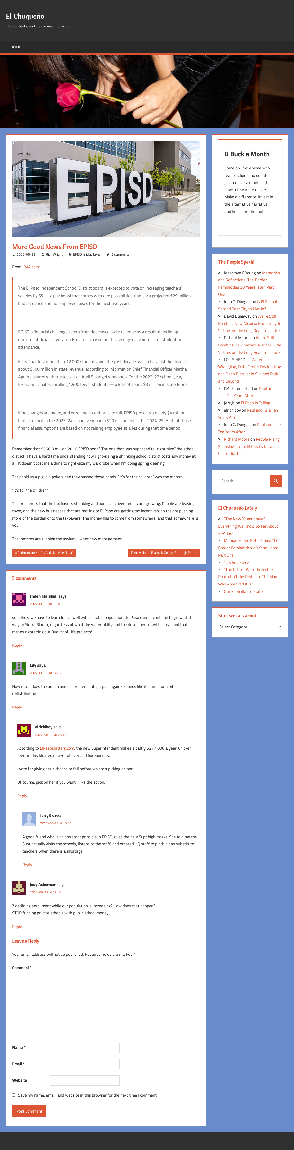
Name (19, 1047)
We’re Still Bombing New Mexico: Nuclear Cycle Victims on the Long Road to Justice (249, 324)
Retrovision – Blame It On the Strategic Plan (162, 553)
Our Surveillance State (243, 593)
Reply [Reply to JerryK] (27, 864)
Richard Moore (236, 440)
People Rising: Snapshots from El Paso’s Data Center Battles (249, 447)
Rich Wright (54, 254)
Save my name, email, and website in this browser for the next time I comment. (88, 1095)
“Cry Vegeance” (237, 564)
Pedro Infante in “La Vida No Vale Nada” (45, 553)
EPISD (77, 254)
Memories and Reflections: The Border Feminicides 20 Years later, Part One (248, 549)
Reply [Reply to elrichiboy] (22, 796)
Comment (22, 967)
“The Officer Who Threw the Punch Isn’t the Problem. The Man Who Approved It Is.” (247, 578)
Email (18, 1064)
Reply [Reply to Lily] (17, 707)
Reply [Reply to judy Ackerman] (17, 926)
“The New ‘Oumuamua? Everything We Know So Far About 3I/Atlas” (248, 527)
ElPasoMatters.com (57, 748)
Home (15, 47)
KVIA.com (30, 267)
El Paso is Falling (255, 404)
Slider (87, 254)
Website (19, 1080)
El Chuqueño (29, 15)
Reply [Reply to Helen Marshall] (17, 645)
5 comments (120, 254)
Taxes (97, 254)
